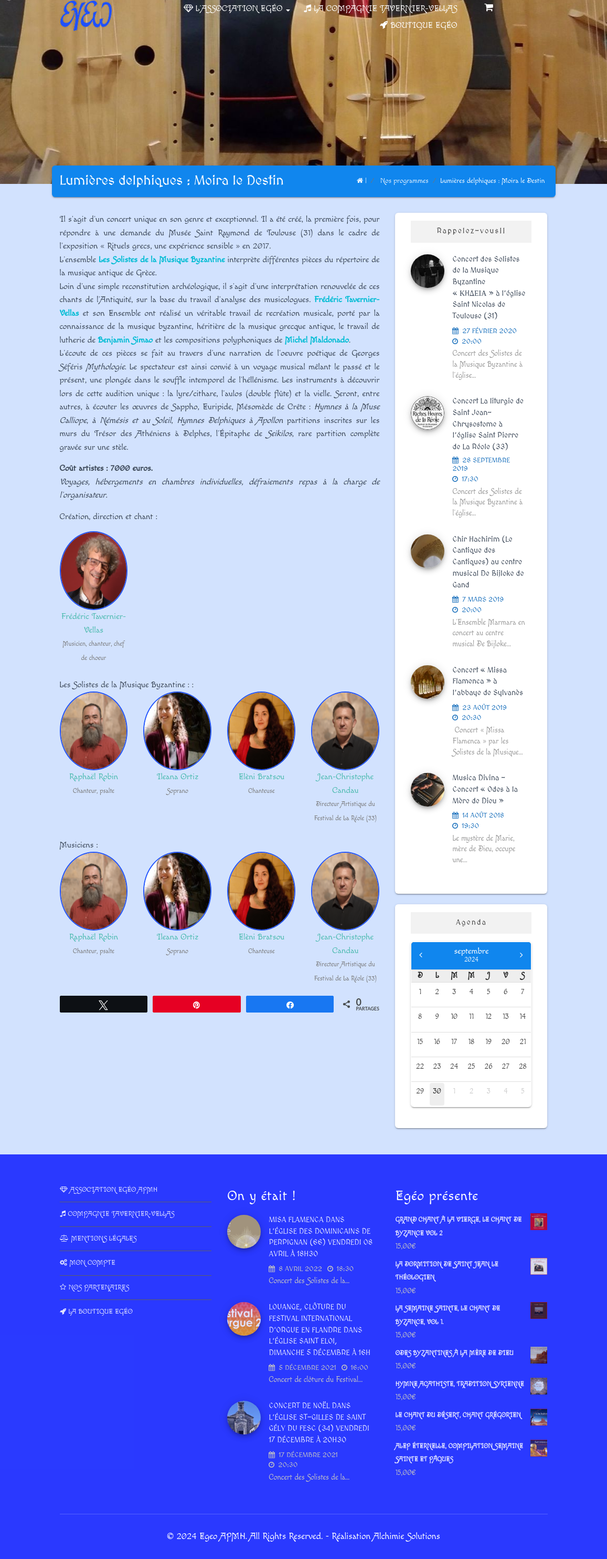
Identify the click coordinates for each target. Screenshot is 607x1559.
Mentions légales (104, 1238)
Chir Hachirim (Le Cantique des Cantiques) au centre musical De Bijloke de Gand (488, 562)
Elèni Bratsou (262, 777)
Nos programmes (404, 181)
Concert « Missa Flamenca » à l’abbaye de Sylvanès (487, 681)
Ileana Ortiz (178, 777)
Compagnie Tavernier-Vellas (121, 1213)
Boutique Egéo (423, 25)
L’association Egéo (243, 9)
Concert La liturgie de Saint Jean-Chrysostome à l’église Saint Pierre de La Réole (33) (488, 424)
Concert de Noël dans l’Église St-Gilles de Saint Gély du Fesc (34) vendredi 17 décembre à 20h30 (319, 1423)
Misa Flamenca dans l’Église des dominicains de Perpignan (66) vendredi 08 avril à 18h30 (320, 1237)
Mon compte (92, 1262)
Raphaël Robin (93, 777)
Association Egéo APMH (114, 1189)
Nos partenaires (99, 1287)
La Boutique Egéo (101, 1311)
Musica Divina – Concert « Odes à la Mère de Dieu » (485, 789)
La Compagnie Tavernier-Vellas (385, 9)
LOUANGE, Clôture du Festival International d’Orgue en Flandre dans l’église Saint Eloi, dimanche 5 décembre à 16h (319, 1330)
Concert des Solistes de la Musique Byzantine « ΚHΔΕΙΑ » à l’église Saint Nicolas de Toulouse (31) (488, 288)
